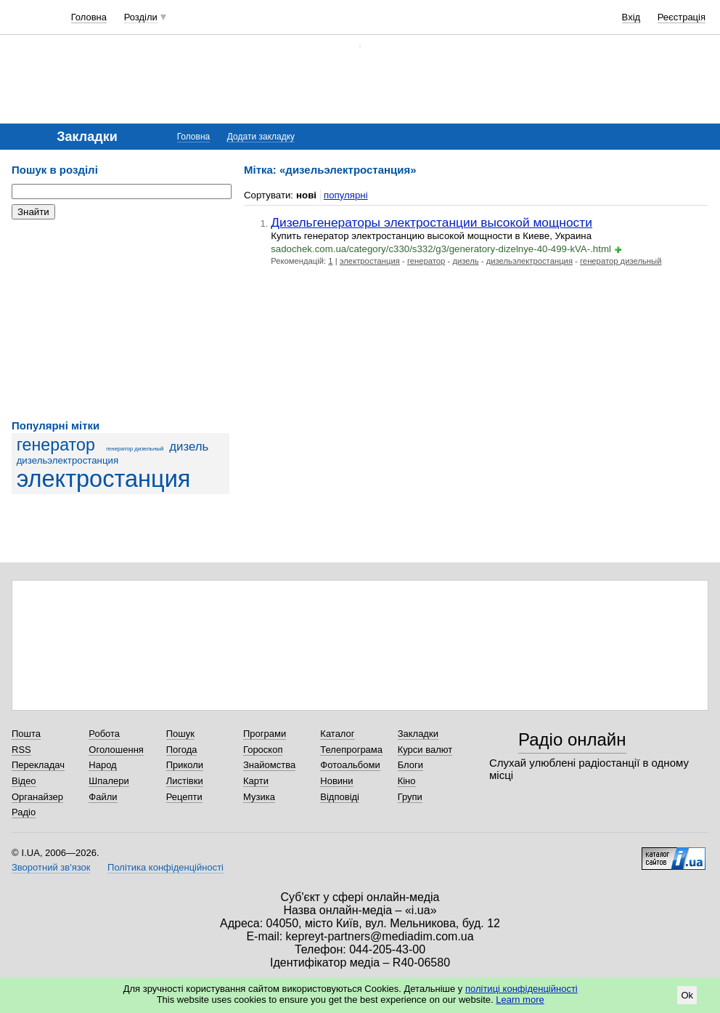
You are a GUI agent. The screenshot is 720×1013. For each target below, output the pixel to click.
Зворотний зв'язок (51, 867)
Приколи (184, 764)
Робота (104, 733)
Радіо (24, 812)
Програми (264, 733)
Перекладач (38, 764)
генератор (56, 444)
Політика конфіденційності (165, 867)
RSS (21, 749)
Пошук (180, 733)
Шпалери (109, 780)
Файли (103, 796)
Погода (181, 749)
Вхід (631, 17)
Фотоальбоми (350, 764)
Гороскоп (262, 749)
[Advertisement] (120, 320)
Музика (259, 796)
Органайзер (37, 796)
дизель (188, 446)
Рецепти (184, 796)
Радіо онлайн (572, 739)
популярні (346, 195)
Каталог (337, 733)
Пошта (26, 733)
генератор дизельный (134, 448)
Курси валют (425, 749)
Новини (336, 780)
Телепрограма (351, 749)
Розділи (141, 17)
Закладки (418, 733)
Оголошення (116, 749)
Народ (102, 764)
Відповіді (339, 796)
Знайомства (269, 764)
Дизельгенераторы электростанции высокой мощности (431, 222)
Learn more (520, 999)
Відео (24, 780)
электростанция (104, 479)
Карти (256, 780)
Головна (89, 17)
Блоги (410, 764)
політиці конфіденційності (521, 988)
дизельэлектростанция (68, 460)
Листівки (184, 780)
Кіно (407, 780)
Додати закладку (261, 137)
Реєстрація (681, 17)
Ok (687, 995)
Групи (410, 796)
